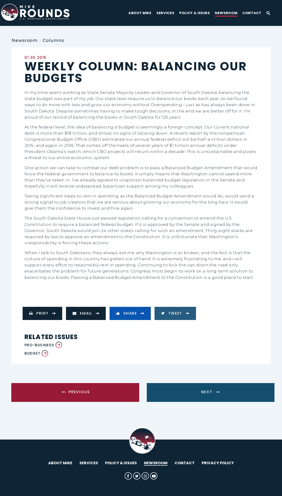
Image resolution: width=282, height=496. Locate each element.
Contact (252, 13)
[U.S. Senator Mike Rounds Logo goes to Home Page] (39, 13)
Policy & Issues (194, 13)
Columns (53, 40)
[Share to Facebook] (130, 313)
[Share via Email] (86, 313)
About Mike (139, 13)
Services (165, 13)
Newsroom (226, 13)
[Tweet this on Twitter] (175, 313)
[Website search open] (266, 13)
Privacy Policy (218, 463)
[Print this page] (42, 313)
